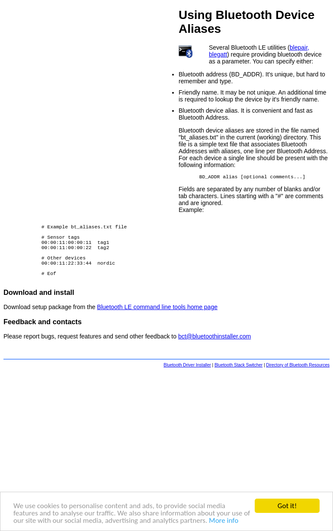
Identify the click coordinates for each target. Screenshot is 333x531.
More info (223, 520)
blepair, (299, 47)
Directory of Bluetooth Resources (298, 381)
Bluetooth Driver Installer (187, 381)
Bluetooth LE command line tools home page (157, 323)
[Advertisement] (166, 450)
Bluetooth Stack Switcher (239, 381)
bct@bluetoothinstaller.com (214, 353)
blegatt (218, 54)
